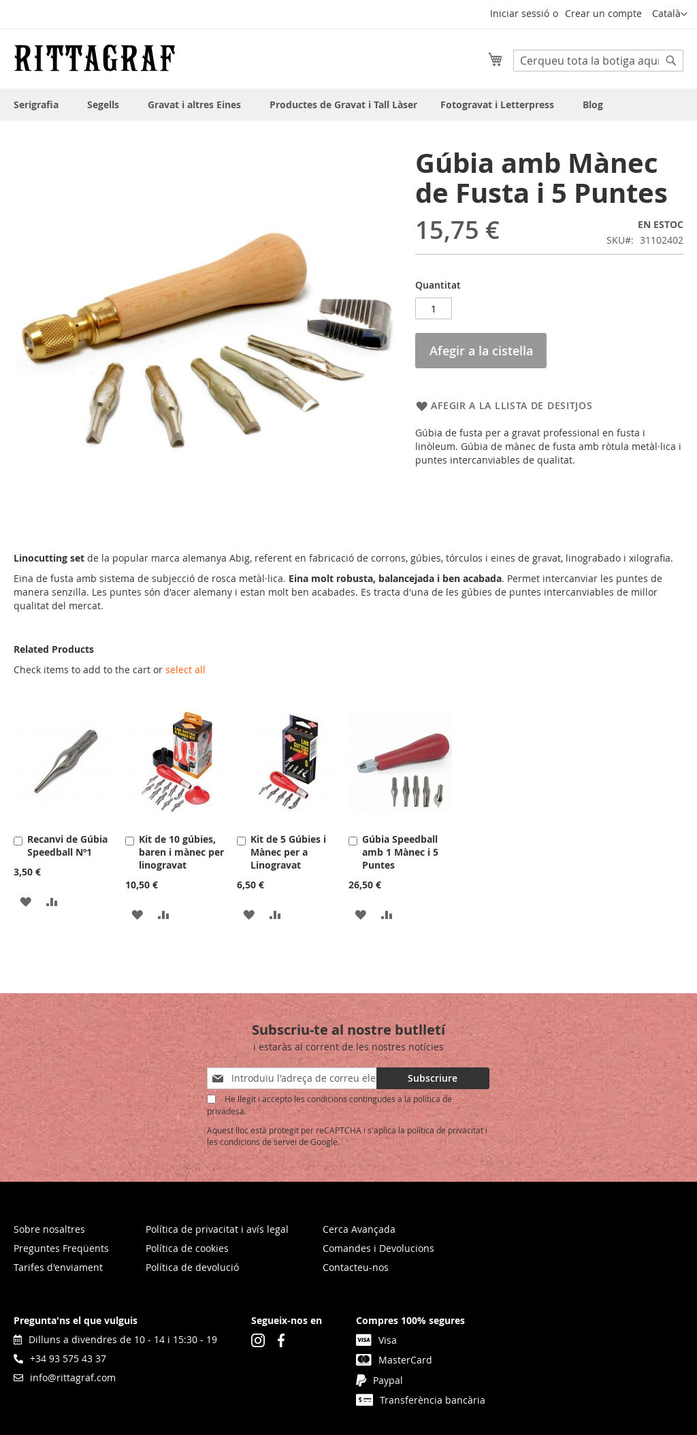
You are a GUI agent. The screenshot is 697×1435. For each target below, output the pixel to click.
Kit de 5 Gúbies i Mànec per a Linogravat (288, 852)
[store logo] (95, 57)
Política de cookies (187, 1248)
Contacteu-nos (356, 1267)
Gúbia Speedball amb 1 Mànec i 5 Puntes (400, 852)
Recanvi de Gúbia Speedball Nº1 (67, 845)
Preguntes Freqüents (61, 1248)
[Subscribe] (432, 1078)
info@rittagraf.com (65, 1377)
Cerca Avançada (359, 1229)
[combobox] (598, 60)
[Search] (671, 60)
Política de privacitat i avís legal (217, 1229)
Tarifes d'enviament (58, 1267)
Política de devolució (192, 1267)
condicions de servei (258, 1141)
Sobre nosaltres (49, 1229)
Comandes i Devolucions (378, 1248)
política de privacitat (445, 1130)
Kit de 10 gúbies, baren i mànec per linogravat (181, 852)
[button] (669, 14)
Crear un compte (603, 13)
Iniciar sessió (519, 13)
